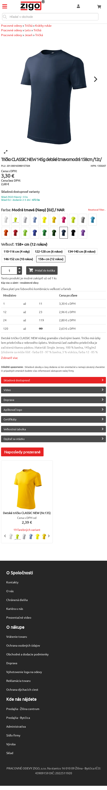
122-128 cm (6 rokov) (49, 251)
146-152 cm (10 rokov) (18, 259)
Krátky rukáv (43, 25)
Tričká (28, 25)
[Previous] (5, 536)
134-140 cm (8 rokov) (81, 251)
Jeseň (28, 35)
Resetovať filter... (97, 209)
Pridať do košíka (42, 270)
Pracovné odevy (11, 25)
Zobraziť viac (9, 358)
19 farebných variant (26, 529)
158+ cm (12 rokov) (50, 259)
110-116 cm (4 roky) (17, 251)
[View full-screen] (5, 151)
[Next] (95, 79)
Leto (28, 30)
